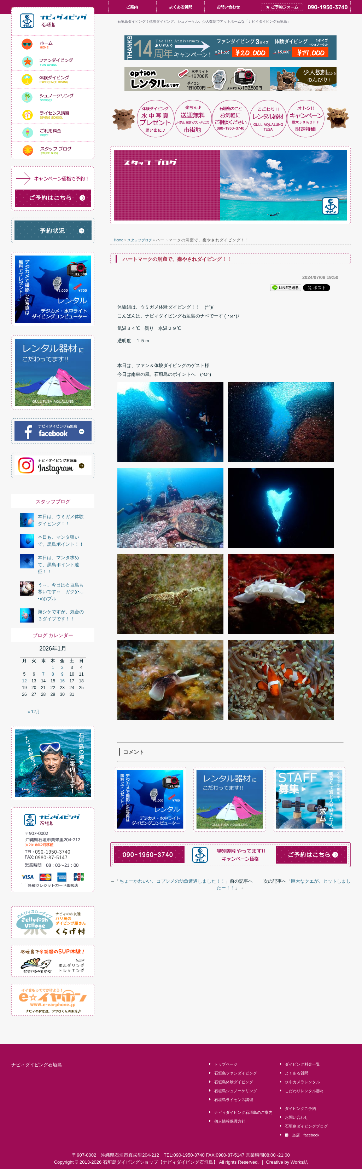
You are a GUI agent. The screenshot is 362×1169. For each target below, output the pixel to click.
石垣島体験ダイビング (233, 1082)
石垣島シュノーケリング (235, 1091)
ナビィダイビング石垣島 (36, 1064)
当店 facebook (302, 1135)
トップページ (226, 1064)
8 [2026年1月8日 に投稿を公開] (53, 674)
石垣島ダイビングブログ (306, 1126)
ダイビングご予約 (300, 1108)
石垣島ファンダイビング (235, 1073)
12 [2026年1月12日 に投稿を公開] (24, 680)
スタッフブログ (139, 240)
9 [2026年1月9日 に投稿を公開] (62, 674)
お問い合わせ (296, 1117)
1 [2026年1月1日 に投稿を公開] (53, 667)
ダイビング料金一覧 (302, 1064)
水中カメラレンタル (302, 1082)
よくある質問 (296, 1073)
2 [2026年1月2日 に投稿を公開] (62, 667)
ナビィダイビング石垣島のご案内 (243, 1112)
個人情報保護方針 (229, 1121)
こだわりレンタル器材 (304, 1091)
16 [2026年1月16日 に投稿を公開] (62, 680)
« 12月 (34, 711)
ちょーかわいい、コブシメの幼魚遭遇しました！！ (172, 881)
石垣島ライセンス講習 (233, 1100)
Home (118, 240)
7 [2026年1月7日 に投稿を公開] (43, 674)
